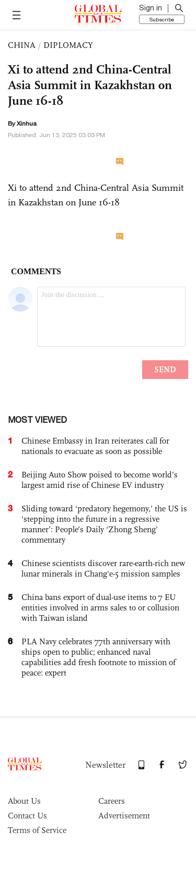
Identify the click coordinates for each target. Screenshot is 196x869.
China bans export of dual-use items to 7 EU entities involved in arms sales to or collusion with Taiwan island (100, 607)
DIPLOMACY (68, 45)
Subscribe (161, 19)
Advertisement (124, 816)
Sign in (150, 8)
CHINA (22, 45)
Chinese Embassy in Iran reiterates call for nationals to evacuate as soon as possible (95, 446)
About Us (24, 801)
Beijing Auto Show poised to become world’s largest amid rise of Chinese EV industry (99, 480)
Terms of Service (37, 830)
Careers (111, 801)
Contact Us (27, 816)
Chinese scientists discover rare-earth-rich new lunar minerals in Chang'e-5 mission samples (103, 568)
